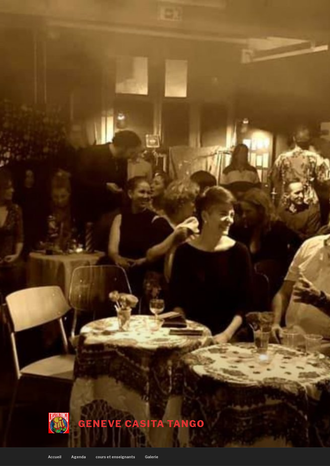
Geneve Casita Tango (141, 423)
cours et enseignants (115, 457)
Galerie (151, 457)
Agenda (78, 457)
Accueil (54, 457)
